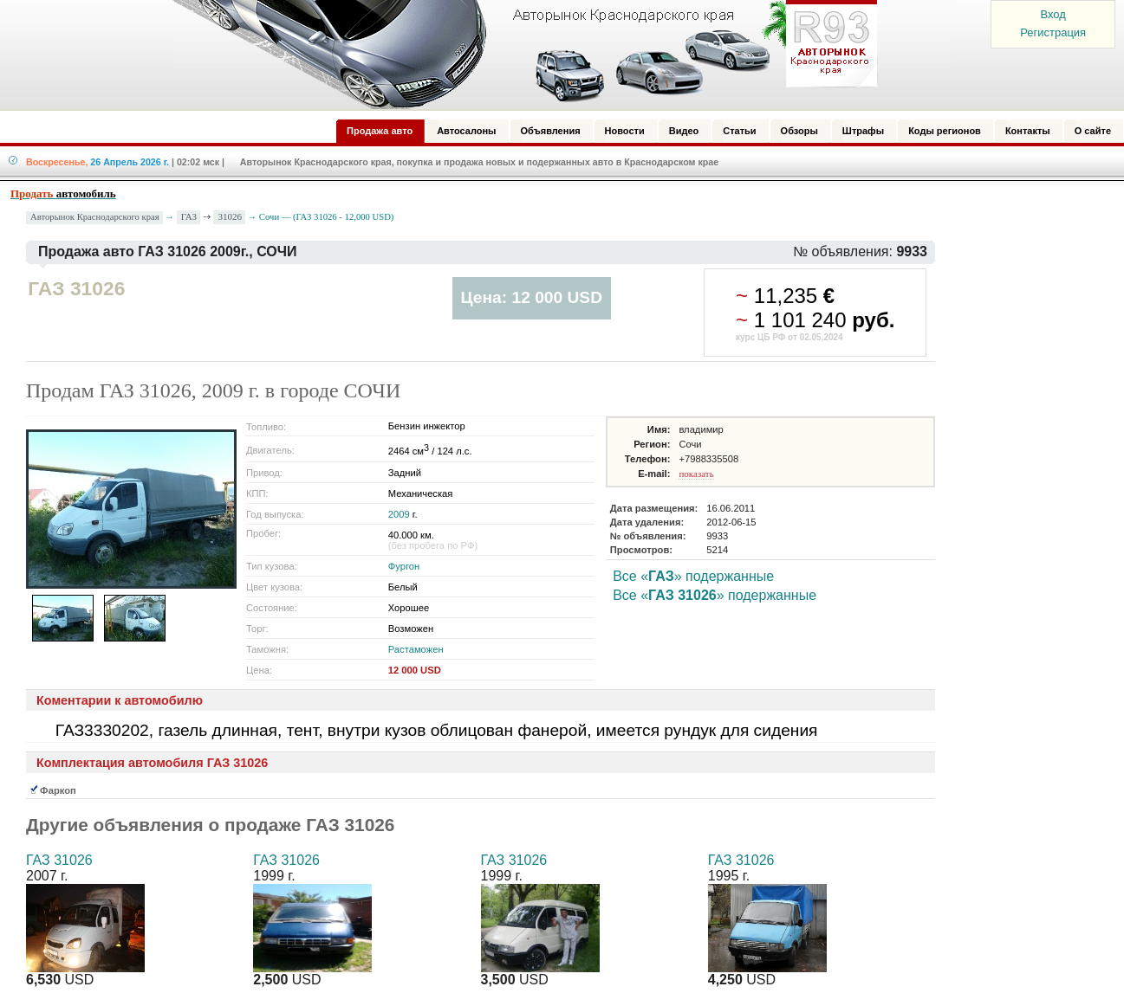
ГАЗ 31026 (59, 860)
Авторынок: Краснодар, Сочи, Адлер (519, 54)
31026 (230, 216)
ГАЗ (189, 216)
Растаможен (416, 649)
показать (696, 473)
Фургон (403, 566)
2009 (399, 514)
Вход (1052, 14)
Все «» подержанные (693, 576)
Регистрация (1053, 32)
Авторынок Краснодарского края (94, 217)
